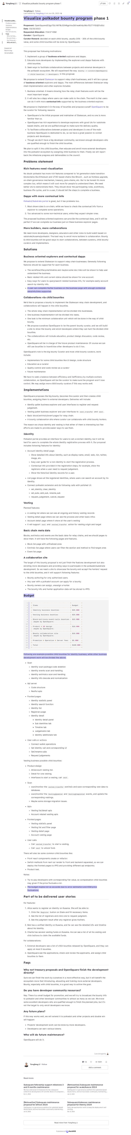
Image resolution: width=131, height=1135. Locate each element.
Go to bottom (9, 43)
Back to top (8, 41)
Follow (38, 11)
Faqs (7, 34)
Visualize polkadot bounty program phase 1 (12, 21)
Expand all (8, 38)
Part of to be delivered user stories (12, 32)
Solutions (9, 25)
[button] (61, 13)
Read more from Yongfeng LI (66, 1123)
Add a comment (95, 1067)
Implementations (11, 27)
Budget (8, 29)
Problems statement (12, 23)
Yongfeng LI (29, 11)
